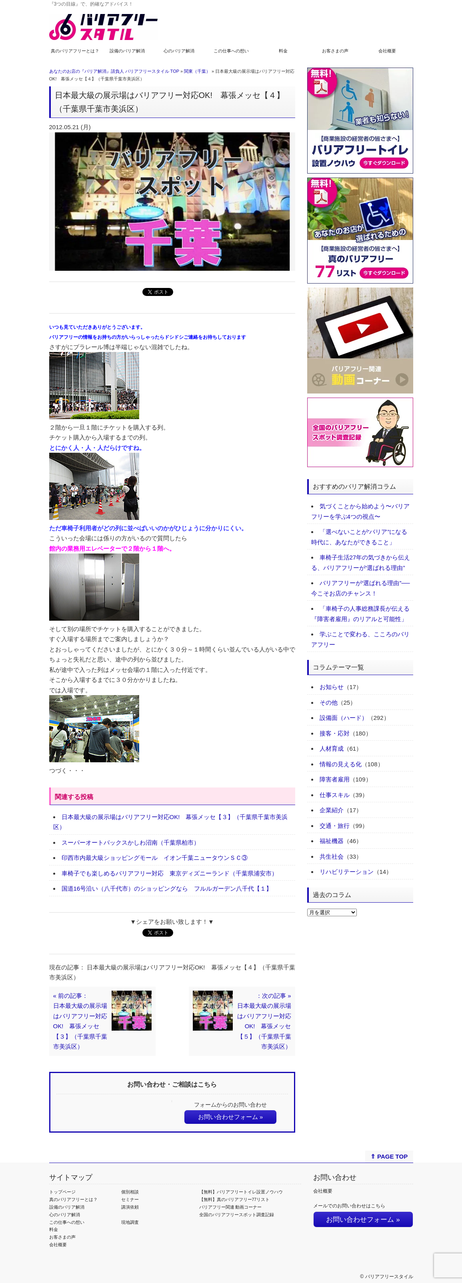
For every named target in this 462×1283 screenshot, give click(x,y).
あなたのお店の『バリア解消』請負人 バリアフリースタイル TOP (114, 71)
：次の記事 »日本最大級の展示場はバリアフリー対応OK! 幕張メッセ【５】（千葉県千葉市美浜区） (264, 1021)
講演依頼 (130, 1207)
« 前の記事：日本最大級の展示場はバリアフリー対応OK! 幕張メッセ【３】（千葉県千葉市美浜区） (80, 1021)
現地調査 (130, 1222)
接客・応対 (335, 733)
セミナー (130, 1199)
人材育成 (332, 748)
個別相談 (130, 1191)
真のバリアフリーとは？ (75, 50)
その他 (329, 702)
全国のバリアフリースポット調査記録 (236, 1214)
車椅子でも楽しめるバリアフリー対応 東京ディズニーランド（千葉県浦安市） (170, 873)
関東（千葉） (197, 71)
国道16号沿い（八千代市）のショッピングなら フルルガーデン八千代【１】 (167, 888)
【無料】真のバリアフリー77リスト (234, 1199)
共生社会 (332, 856)
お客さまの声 (335, 50)
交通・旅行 (335, 825)
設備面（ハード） (344, 717)
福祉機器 (332, 840)
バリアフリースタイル (389, 1276)
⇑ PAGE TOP (389, 1156)
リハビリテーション (347, 871)
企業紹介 (332, 810)
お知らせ (332, 686)
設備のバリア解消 (127, 50)
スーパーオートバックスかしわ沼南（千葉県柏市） (131, 842)
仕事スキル (335, 794)
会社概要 (387, 50)
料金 (283, 50)
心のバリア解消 (179, 50)
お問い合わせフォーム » (230, 1116)
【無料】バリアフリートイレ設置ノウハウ (241, 1191)
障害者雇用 (335, 779)
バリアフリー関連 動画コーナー (230, 1207)
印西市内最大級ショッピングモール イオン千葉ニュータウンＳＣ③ (155, 857)
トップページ (62, 1191)
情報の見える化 (341, 764)
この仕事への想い (231, 50)
